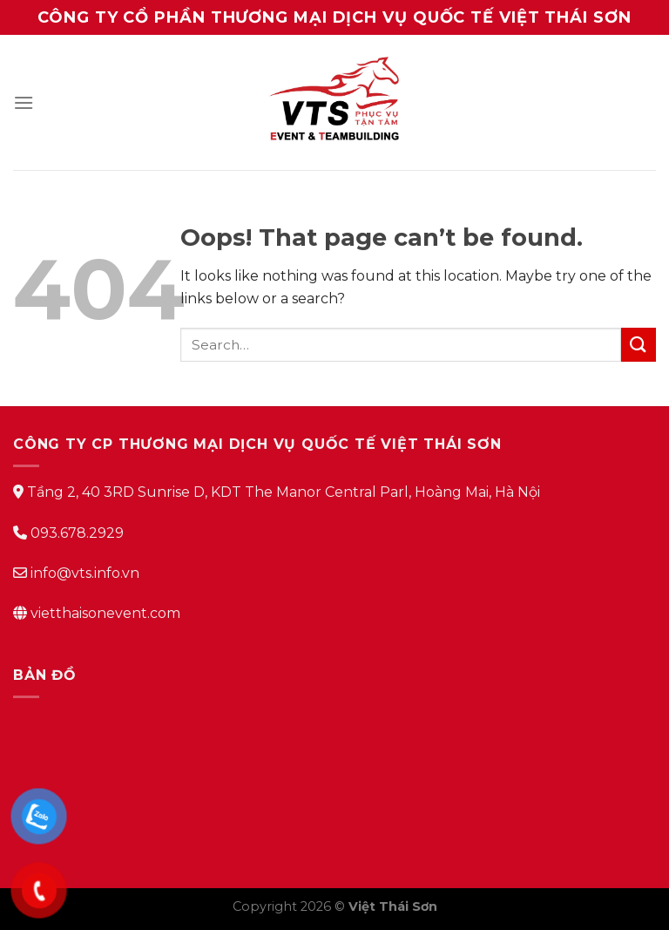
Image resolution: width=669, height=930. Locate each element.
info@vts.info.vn (84, 573)
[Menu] (23, 102)
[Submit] (638, 345)
